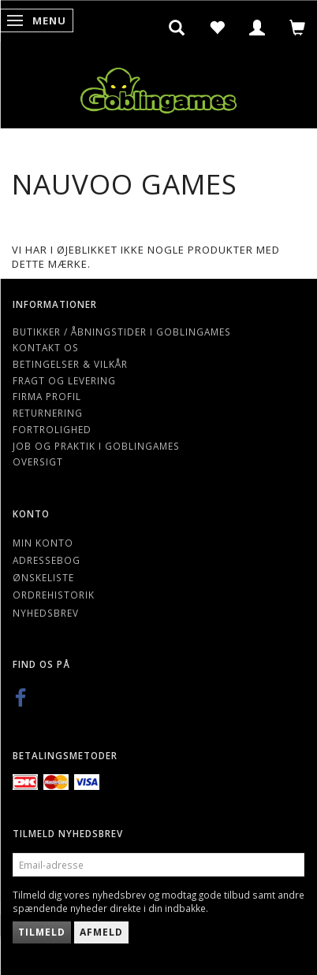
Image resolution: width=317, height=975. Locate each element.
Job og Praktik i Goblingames (96, 445)
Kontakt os (46, 347)
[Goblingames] (158, 87)
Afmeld (101, 932)
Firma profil (47, 396)
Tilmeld (41, 932)
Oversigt (38, 461)
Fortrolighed (52, 429)
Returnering (48, 412)
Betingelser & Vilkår (70, 364)
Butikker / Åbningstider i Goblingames (122, 331)
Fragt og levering (64, 380)
